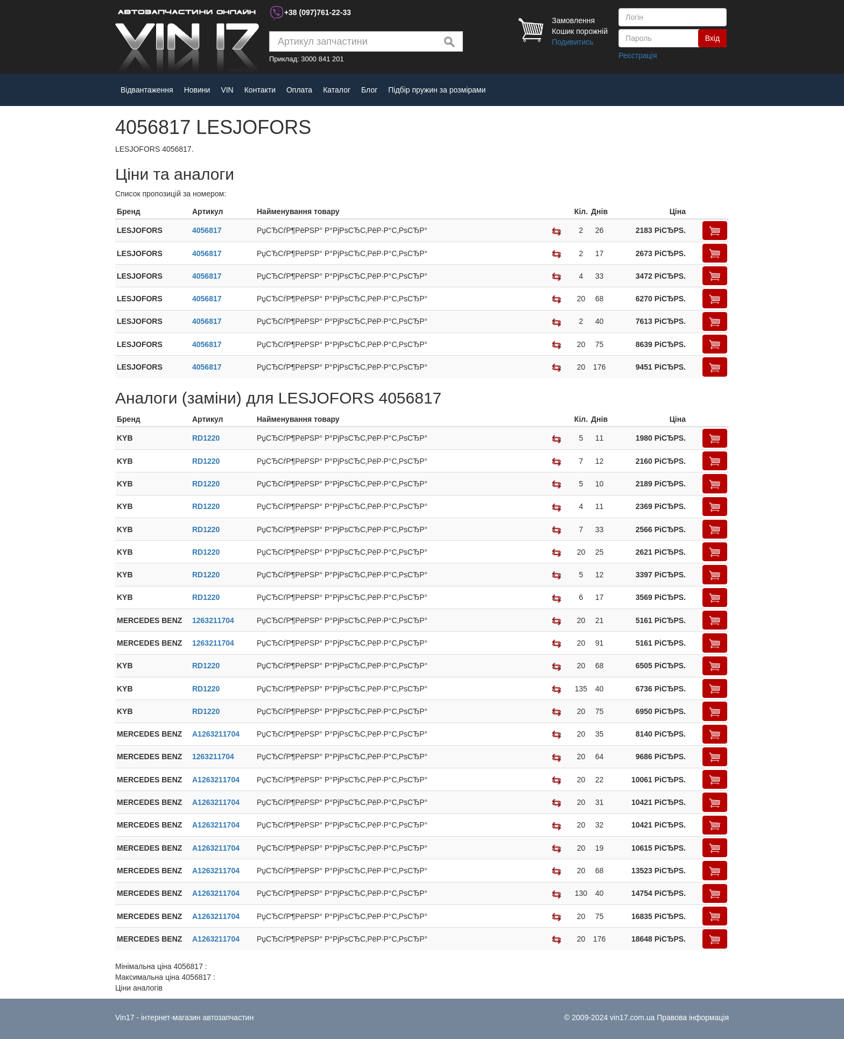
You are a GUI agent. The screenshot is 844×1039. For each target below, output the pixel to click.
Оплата (299, 90)
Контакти (260, 90)
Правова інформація (693, 1017)
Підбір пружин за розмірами (437, 90)
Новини (197, 90)
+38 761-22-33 (317, 12)
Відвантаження (147, 90)
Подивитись (572, 42)
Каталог (336, 90)
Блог (369, 90)
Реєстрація (637, 55)
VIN (227, 90)
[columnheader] (153, 211)
